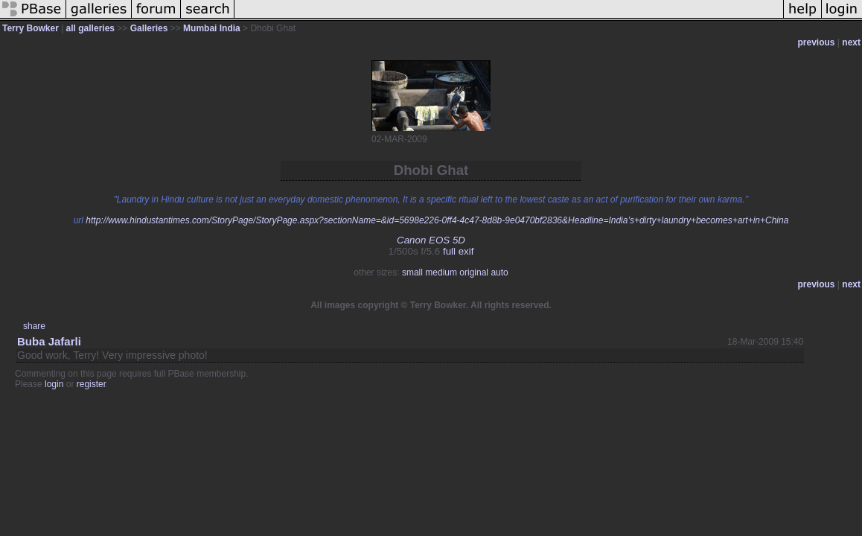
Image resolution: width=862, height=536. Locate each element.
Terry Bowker (30, 28)
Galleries (149, 28)
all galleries (90, 28)
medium (441, 272)
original (473, 272)
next (851, 42)
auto (499, 272)
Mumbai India (211, 28)
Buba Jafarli (49, 341)
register (91, 384)
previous (816, 42)
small (412, 272)
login (54, 384)
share (34, 326)
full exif (458, 251)
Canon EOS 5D (431, 240)
